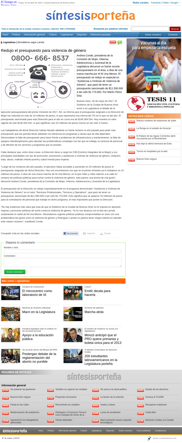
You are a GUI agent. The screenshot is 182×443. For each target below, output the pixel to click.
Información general (34, 34)
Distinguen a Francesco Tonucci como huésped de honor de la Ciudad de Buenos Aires (70, 415)
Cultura (53, 34)
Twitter (165, 2)
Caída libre (150, 412)
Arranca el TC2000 (154, 397)
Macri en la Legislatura (38, 312)
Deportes (82, 34)
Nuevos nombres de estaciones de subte (156, 120)
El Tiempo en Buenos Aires (9, 3)
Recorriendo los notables (67, 404)
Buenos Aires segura (146, 159)
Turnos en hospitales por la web (151, 151)
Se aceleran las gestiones (22, 389)
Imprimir (91, 233)
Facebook (156, 2)
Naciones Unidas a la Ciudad (159, 420)
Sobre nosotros (153, 34)
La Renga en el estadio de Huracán (153, 128)
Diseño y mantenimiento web (164, 438)
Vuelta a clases (107, 404)
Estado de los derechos (156, 389)
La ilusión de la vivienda (112, 397)
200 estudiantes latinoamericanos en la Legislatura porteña (101, 360)
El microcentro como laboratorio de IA (37, 293)
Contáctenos (160, 430)
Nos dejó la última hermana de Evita (154, 143)
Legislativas (67, 34)
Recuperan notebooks (156, 404)
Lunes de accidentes (110, 412)
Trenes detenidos (63, 420)
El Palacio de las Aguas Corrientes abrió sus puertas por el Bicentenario (155, 137)
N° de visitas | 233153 (10, 438)
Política (16, 34)
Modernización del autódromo (24, 412)
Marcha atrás (94, 312)
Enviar (107, 233)
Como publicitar (143, 430)
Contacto (173, 34)
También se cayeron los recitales (71, 389)
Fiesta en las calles (19, 404)
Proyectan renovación (66, 397)
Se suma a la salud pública (113, 389)
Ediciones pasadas (101, 34)
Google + (175, 2)
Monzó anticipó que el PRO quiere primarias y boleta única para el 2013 (103, 339)
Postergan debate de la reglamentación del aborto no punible (39, 357)
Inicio (5, 34)
